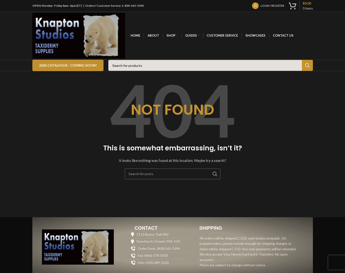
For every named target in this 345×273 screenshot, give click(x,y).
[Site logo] (78, 35)
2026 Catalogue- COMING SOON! (68, 65)
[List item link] (160, 262)
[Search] (210, 65)
